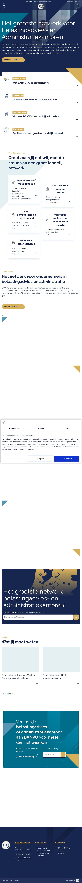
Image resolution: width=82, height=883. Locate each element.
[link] (41, 6)
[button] (41, 80)
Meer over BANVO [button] (14, 59)
